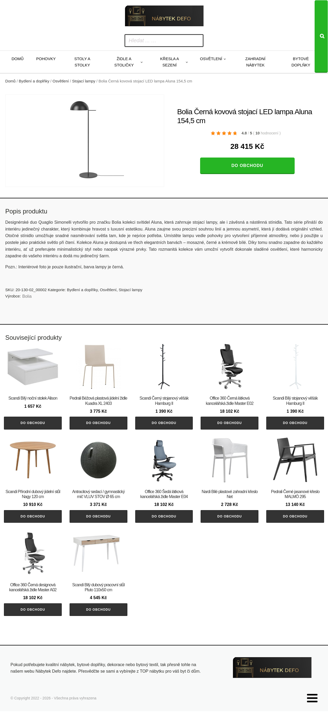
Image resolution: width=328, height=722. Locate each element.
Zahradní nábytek (255, 61)
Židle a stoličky (124, 61)
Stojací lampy (83, 81)
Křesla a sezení (169, 61)
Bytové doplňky (300, 61)
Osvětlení (211, 58)
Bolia (27, 296)
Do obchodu (247, 165)
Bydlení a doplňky (34, 81)
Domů (18, 58)
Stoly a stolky (82, 61)
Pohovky (46, 58)
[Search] (321, 36)
